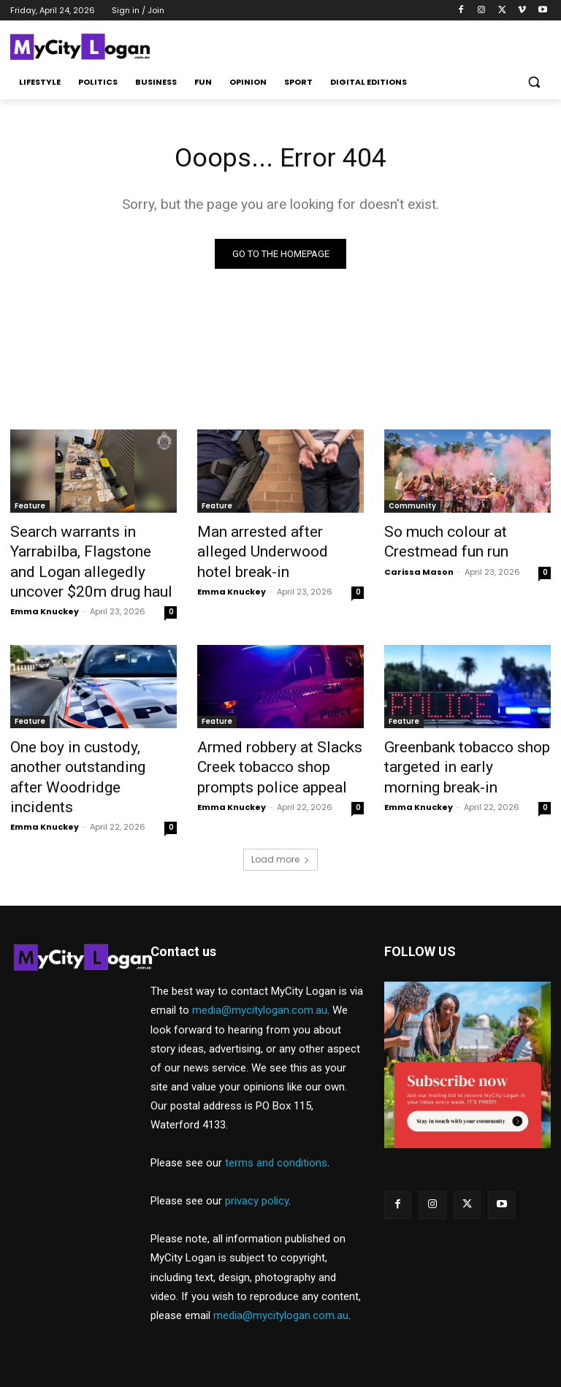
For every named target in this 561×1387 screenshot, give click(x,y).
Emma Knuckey (44, 599)
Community (412, 508)
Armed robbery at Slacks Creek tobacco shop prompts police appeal (276, 749)
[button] (533, 82)
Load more (280, 815)
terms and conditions (276, 1119)
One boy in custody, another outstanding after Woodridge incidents (90, 749)
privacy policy (257, 1157)
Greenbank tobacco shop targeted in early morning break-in (453, 749)
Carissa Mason (419, 566)
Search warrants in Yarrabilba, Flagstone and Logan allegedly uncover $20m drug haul (91, 556)
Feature (30, 508)
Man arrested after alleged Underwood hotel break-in (270, 540)
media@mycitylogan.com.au (259, 966)
